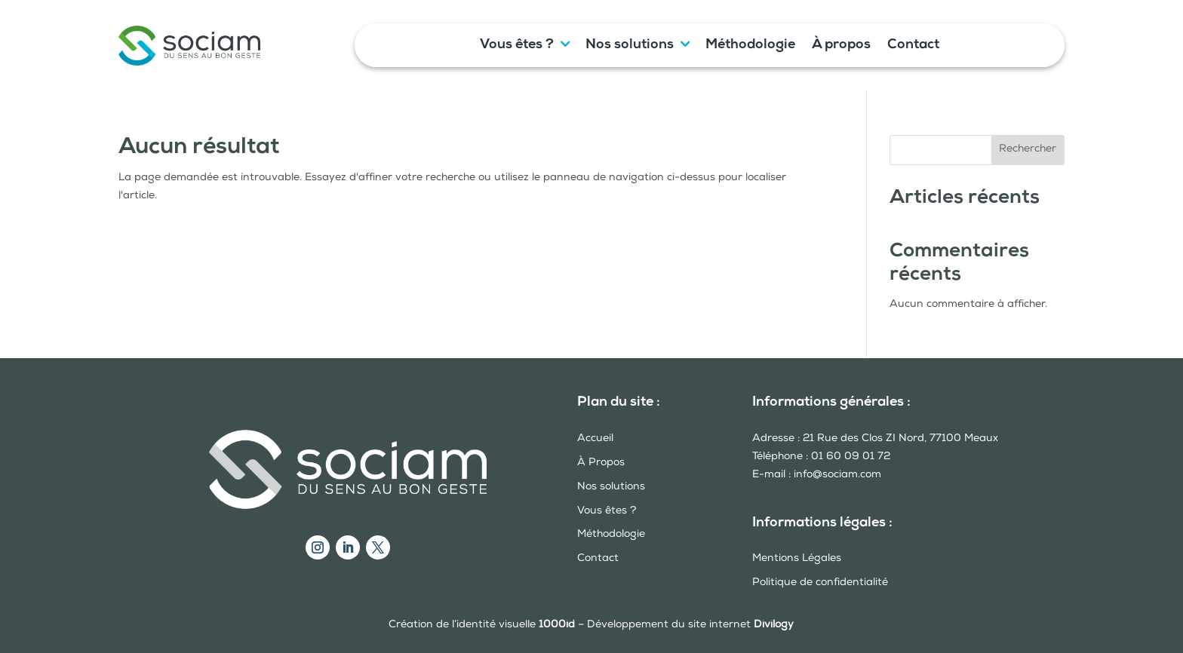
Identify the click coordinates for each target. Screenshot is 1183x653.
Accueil (595, 439)
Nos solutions (629, 46)
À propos (841, 46)
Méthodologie (750, 46)
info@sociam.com (837, 475)
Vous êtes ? (517, 46)
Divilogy (774, 625)
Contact (913, 46)
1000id (557, 625)
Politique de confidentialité (820, 583)
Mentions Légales (796, 558)
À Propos (601, 463)
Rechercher (1027, 149)
